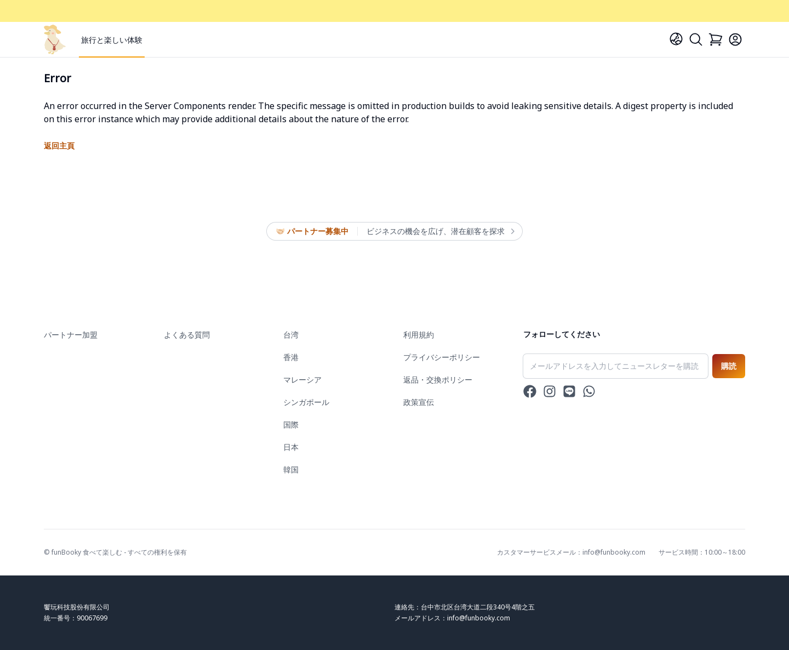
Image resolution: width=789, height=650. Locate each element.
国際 (291, 424)
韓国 (291, 469)
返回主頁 (59, 145)
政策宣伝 (418, 402)
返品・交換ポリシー (437, 379)
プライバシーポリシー (441, 357)
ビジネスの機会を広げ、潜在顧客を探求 (440, 231)
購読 (728, 366)
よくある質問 (187, 334)
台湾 (291, 334)
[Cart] (715, 39)
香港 (291, 357)
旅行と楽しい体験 (111, 40)
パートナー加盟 (71, 334)
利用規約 (418, 334)
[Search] (696, 39)
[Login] (735, 39)
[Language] (676, 39)
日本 (291, 447)
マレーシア (302, 379)
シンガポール (306, 402)
